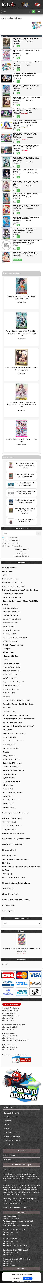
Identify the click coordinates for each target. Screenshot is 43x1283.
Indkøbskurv (21, 960)
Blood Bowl (6, 863)
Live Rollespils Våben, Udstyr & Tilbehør (16, 839)
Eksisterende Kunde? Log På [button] (21, 1165)
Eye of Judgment (8, 778)
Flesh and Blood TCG (10, 608)
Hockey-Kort (7, 796)
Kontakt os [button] (21, 1212)
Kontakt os (17, 260)
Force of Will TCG (9, 737)
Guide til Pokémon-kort (12, 1140)
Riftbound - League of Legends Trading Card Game (20, 590)
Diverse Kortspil (8, 804)
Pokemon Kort (7, 571)
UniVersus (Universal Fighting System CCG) (18, 726)
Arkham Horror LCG (9, 674)
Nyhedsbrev (8, 1129)
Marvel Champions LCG (11, 685)
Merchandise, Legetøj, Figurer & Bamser (16, 883)
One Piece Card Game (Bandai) (13, 586)
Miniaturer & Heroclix (9, 850)
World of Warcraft (8, 626)
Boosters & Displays (10, 656)
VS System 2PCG (9, 774)
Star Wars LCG (8, 708)
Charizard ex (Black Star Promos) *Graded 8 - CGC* (21, 949)
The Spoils (6, 649)
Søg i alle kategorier (10, 538)
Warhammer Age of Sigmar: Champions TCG (18, 719)
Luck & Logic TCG (9, 744)
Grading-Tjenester (8, 911)
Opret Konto (7, 1160)
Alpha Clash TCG (8, 693)
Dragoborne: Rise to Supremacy (14, 733)
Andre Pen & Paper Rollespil (12, 826)
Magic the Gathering (9, 568)
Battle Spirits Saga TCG (11, 630)
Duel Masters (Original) (10, 748)
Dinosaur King (7, 785)
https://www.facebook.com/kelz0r (21, 1221)
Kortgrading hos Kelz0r (12, 1136)
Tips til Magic (8, 1144)
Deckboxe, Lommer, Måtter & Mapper (15, 813)
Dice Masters (7, 730)
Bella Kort (6, 697)
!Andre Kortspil (17, 41)
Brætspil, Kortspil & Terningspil (13, 844)
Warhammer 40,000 (9, 855)
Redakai (5, 752)
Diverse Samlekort (9, 807)
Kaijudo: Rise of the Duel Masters (14, 741)
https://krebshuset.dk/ (24, 1225)
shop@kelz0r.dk (13, 1216)
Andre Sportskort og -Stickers (13, 800)
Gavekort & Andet (8, 905)
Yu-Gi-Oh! (5, 575)
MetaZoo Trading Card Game (13, 645)
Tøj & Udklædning (8, 888)
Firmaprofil (7, 1121)
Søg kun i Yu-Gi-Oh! (10, 543)
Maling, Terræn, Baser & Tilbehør (13, 877)
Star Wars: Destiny (9, 711)
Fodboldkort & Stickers (10, 579)
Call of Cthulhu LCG (9, 678)
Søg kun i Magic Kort (10, 540)
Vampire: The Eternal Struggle (13, 770)
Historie (6, 1125)
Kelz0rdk (11, 1223)
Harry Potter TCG (8, 756)
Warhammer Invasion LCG (12, 722)
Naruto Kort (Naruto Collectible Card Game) (18, 704)
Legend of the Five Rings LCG (13, 682)
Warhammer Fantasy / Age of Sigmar (15, 859)
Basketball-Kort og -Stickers (12, 792)
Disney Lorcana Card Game (12, 582)
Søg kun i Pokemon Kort (12, 546)
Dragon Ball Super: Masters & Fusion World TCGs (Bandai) (20, 602)
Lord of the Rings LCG (10, 689)
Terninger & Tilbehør (9, 829)
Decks (5, 660)
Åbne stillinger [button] (21, 1151)
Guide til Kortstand (10, 1132)
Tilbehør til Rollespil (9, 822)
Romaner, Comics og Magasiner (13, 833)
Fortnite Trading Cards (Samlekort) (14, 637)
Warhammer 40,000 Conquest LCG (15, 715)
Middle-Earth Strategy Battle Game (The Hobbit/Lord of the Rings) (21, 868)
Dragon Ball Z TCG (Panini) (12, 763)
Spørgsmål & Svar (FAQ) (12, 1113)
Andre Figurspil (7, 874)
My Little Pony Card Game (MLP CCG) (16, 700)
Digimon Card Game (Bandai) (13, 597)
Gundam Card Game (10, 615)
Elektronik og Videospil (10, 894)
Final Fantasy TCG (9, 634)
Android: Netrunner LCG (11, 671)
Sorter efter (5, 36)
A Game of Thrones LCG (11, 667)
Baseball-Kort (7, 789)
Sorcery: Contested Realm (12, 619)
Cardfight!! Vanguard (10, 623)
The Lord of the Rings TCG (12, 767)
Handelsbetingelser (10, 1117)
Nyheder (21, 931)
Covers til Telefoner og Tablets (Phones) (16, 900)
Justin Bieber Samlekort (11, 781)
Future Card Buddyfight (10, 759)
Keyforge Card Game (10, 641)
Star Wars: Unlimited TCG (11, 612)
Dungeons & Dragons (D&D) (12, 818)
